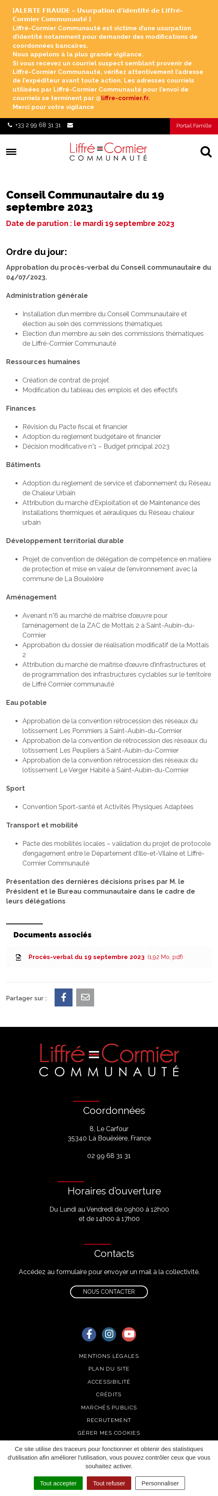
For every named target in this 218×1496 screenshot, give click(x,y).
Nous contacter (109, 1291)
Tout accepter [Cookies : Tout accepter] (58, 1483)
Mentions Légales (109, 1356)
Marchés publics (109, 1407)
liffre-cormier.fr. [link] (125, 98)
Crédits (108, 1394)
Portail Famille (193, 126)
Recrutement (109, 1420)
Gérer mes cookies (109, 1433)
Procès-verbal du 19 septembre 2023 (98, 957)
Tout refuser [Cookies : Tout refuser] (109, 1483)
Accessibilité (109, 1382)
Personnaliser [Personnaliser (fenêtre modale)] (160, 1483)
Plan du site (109, 1369)
